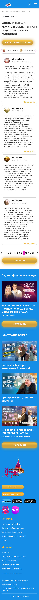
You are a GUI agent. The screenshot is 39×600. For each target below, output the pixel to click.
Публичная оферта (9, 584)
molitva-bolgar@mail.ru (11, 524)
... (8, 253)
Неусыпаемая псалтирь (12, 569)
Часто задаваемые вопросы (13, 556)
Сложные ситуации (10, 16)
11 (28, 253)
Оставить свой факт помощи (17, 42)
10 (26, 253)
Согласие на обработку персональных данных (18, 589)
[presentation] (1, 50)
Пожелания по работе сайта (13, 536)
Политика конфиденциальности (15, 580)
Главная (5, 12)
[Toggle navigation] (35, 4)
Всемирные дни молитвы (12, 573)
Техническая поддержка (12, 532)
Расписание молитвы (10, 565)
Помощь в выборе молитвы (13, 528)
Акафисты (6, 552)
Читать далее (29, 102)
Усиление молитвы (9, 561)
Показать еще (19, 261)
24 (33, 253)
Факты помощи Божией (19, 12)
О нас (4, 540)
